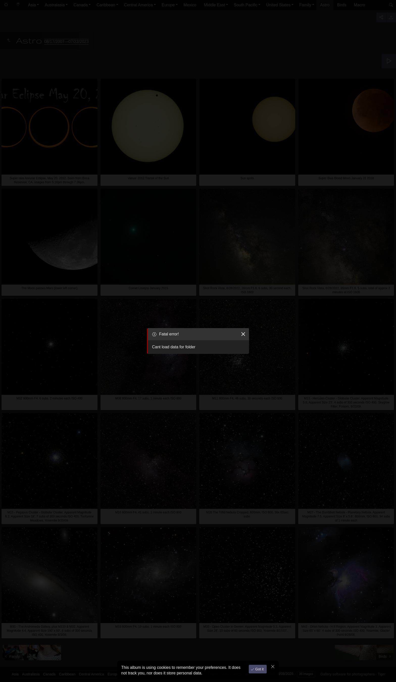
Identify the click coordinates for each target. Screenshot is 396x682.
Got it (259, 669)
